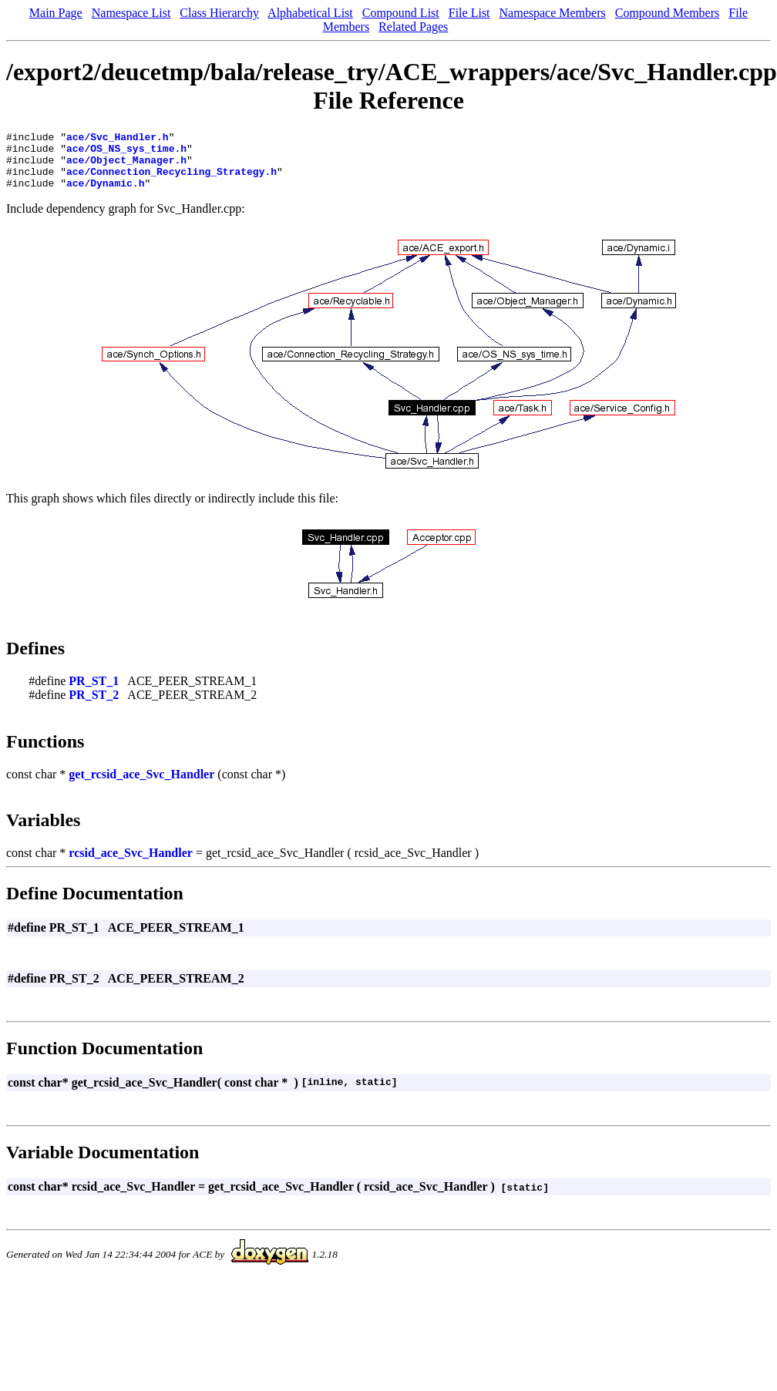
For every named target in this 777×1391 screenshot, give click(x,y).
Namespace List (131, 12)
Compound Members (667, 12)
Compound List (400, 12)
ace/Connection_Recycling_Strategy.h (171, 180)
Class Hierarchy (219, 12)
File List (469, 12)
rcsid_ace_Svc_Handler (131, 864)
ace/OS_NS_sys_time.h (126, 153)
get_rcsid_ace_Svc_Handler (141, 785)
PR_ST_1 (94, 692)
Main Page (55, 12)
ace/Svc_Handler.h (117, 139)
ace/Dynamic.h (105, 194)
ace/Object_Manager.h (126, 166)
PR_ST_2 (94, 706)
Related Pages (413, 26)
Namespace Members (553, 12)
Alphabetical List (310, 12)
